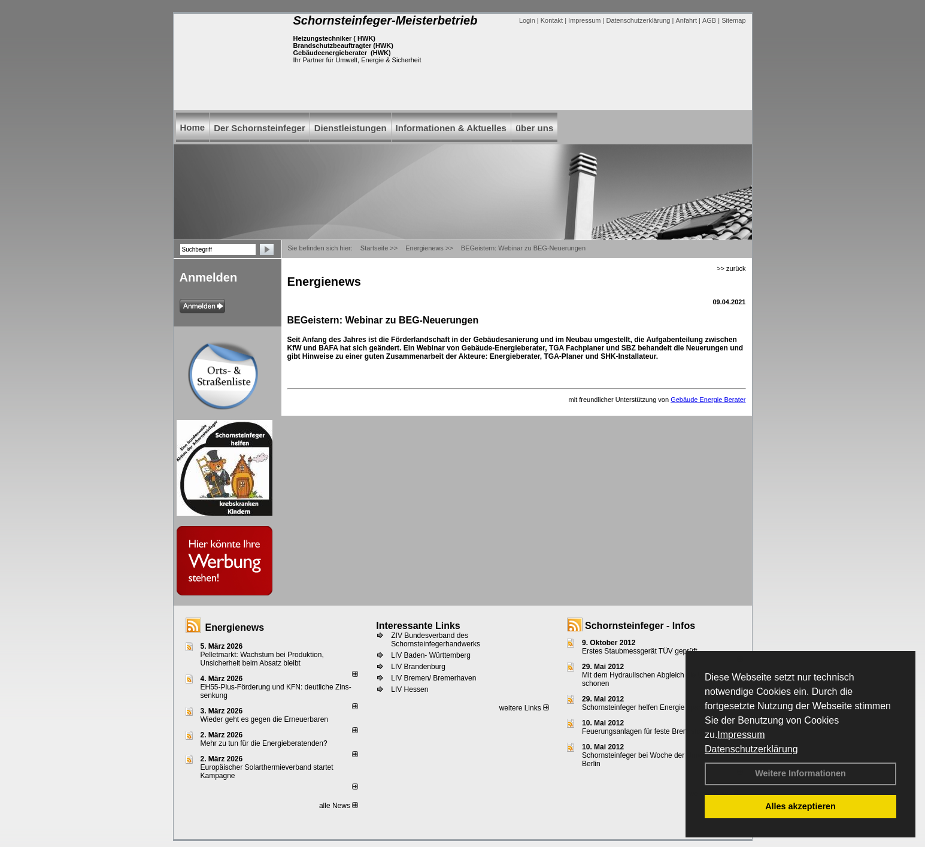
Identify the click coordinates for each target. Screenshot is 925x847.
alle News (338, 805)
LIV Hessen (409, 689)
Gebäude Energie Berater (708, 399)
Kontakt (552, 20)
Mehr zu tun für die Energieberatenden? (264, 743)
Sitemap (733, 20)
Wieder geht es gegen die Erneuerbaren (264, 719)
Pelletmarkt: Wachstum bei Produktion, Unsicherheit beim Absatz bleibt (262, 659)
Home (192, 127)
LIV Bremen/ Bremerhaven (433, 678)
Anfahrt (685, 20)
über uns (534, 128)
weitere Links (524, 708)
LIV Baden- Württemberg (431, 655)
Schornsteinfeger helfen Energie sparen (645, 707)
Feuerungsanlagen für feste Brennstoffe (645, 731)
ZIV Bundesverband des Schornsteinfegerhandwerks (435, 639)
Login (527, 20)
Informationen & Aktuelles (451, 128)
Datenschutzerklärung (751, 749)
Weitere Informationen (800, 773)
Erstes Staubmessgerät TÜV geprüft (639, 651)
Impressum (741, 735)
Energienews (235, 627)
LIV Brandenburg (418, 667)
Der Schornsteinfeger (259, 128)
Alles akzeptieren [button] (800, 806)
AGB (709, 20)
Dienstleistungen (350, 128)
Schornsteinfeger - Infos (640, 626)
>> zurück (731, 268)
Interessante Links (418, 626)
